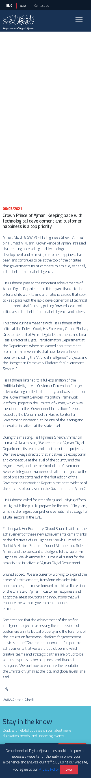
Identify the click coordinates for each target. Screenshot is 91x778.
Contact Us (41, 5)
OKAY (69, 769)
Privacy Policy (49, 769)
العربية (23, 5)
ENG (9, 5)
